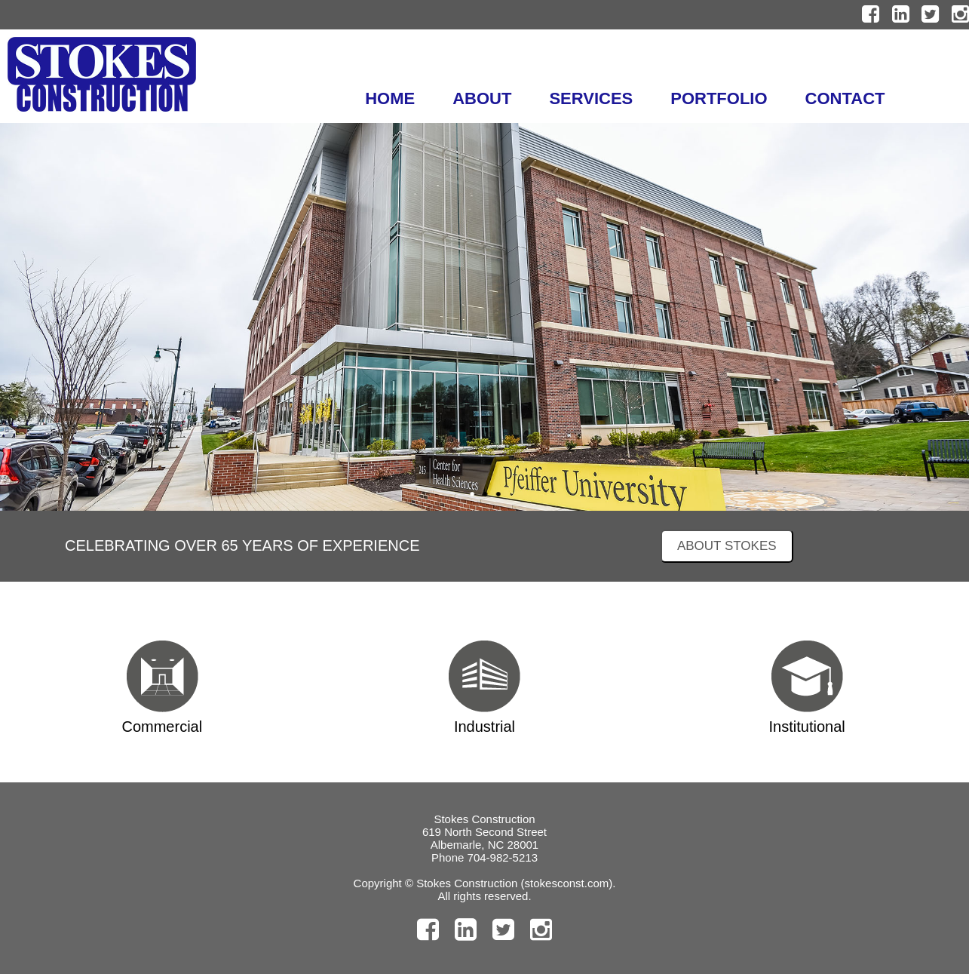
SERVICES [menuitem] (591, 98)
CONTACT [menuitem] (845, 98)
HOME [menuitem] (390, 98)
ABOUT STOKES (727, 546)
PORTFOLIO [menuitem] (718, 98)
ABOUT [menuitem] (481, 98)
